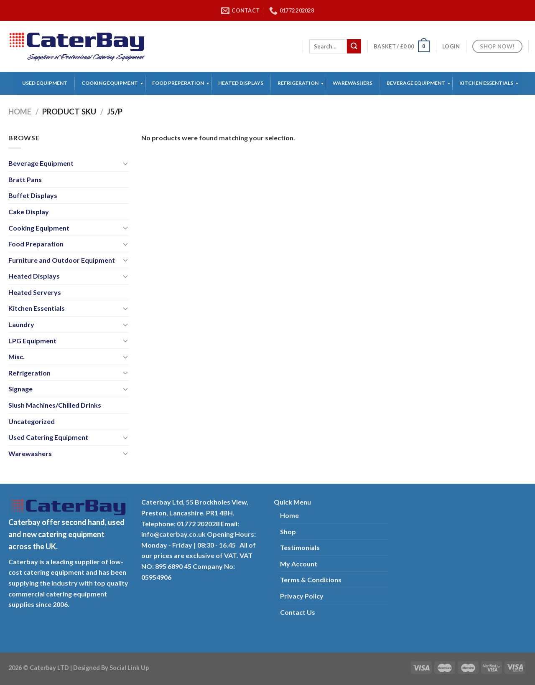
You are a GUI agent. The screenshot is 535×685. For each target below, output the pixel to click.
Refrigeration (29, 373)
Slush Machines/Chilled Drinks (54, 405)
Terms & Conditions (310, 580)
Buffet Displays (32, 195)
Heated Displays (34, 276)
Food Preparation (36, 244)
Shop (288, 531)
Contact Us (297, 612)
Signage (20, 389)
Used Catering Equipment (48, 437)
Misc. (16, 356)
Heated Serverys (34, 292)
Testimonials (300, 547)
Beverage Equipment (41, 163)
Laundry (21, 324)
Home (19, 111)
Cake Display (28, 212)
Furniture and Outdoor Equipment (61, 260)
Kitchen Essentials (36, 308)
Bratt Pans (25, 179)
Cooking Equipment (38, 228)
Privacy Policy (302, 596)
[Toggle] (125, 163)
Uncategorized (31, 421)
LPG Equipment (32, 341)
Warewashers (30, 453)
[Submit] (354, 46)
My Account (298, 564)
